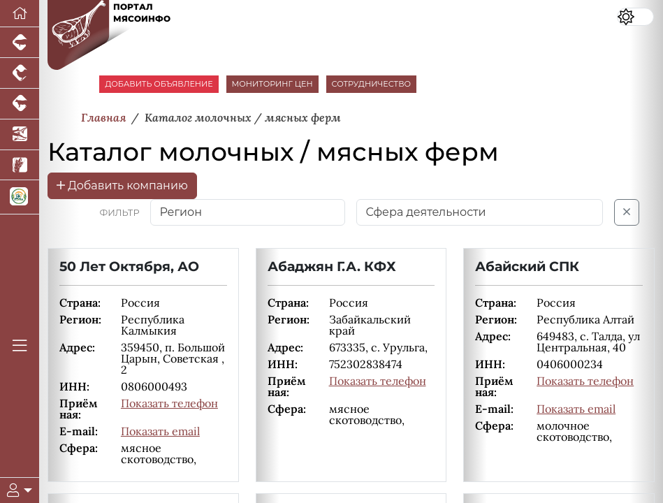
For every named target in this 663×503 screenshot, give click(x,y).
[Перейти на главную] (19, 13)
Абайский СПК (527, 266)
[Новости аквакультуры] (19, 134)
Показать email (160, 431)
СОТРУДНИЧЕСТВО (371, 84)
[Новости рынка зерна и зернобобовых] (19, 165)
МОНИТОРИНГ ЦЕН (272, 84)
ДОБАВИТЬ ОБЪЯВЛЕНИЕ (158, 84)
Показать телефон (169, 403)
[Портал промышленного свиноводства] (19, 42)
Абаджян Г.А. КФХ (332, 266)
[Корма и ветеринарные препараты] (19, 197)
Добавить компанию (122, 185)
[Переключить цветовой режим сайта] (635, 17)
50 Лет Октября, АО (129, 266)
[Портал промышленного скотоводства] (19, 104)
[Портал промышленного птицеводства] (19, 73)
